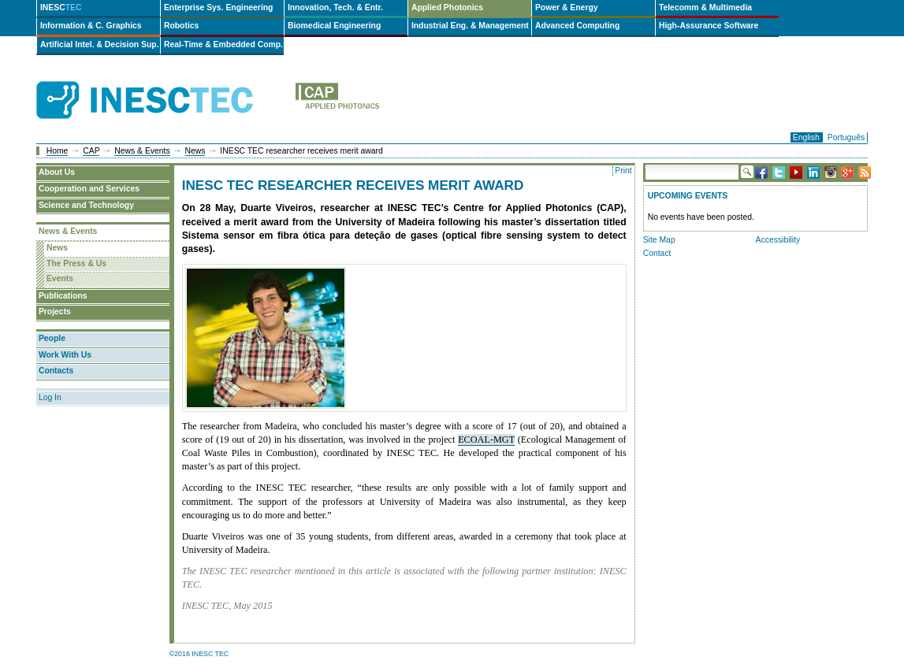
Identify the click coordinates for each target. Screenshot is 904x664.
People (52, 338)
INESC (61, 7)
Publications (63, 295)
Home (58, 151)
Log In (50, 397)
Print (623, 170)
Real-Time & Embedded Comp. (223, 44)
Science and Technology (86, 205)
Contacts (56, 370)
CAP (91, 151)
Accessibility (778, 240)
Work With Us (65, 355)
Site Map (659, 240)
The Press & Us (76, 263)
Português (846, 137)
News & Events (141, 151)
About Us (57, 172)
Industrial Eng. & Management (470, 25)
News (195, 151)
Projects (55, 311)
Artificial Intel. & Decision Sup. (99, 44)
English (806, 137)
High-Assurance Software (708, 25)
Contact (657, 253)
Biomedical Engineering (334, 25)
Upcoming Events (688, 195)
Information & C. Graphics (91, 25)
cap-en (400, 100)
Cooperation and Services (89, 188)
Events (60, 278)
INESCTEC (162, 82)
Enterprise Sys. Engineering (218, 7)
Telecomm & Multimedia (705, 7)
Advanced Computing (577, 25)
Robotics (181, 25)
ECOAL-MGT (486, 439)
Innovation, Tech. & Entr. (335, 7)
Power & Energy (566, 7)
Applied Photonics (447, 7)
